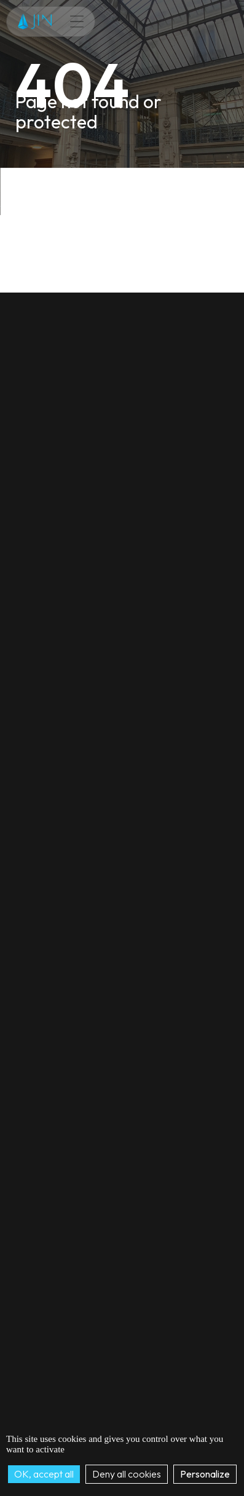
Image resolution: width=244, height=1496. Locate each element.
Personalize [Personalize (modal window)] (205, 1474)
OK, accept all (44, 1474)
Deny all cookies (126, 1474)
